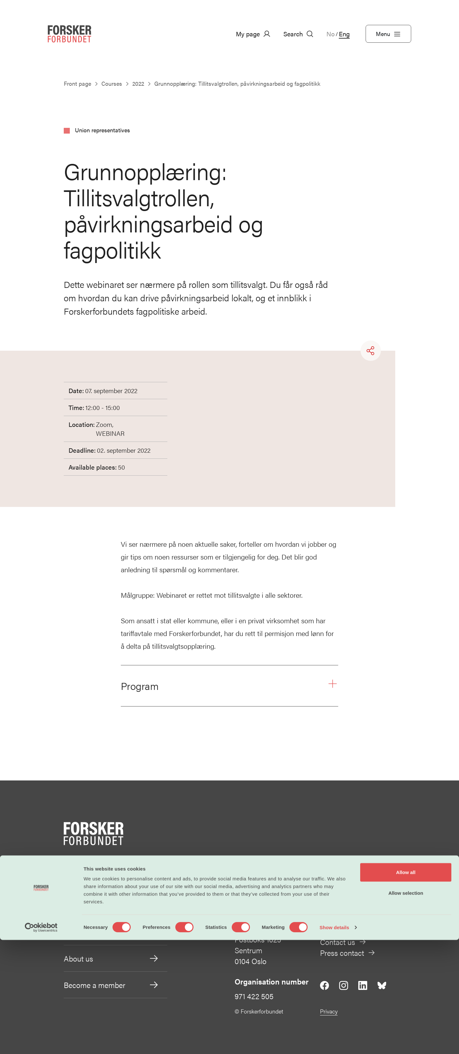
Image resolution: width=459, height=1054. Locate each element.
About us (111, 958)
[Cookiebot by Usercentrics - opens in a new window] (41, 1041)
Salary (111, 879)
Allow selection (405, 1007)
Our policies (111, 931)
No (330, 33)
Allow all (406, 986)
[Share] (371, 350)
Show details (334, 1041)
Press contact (347, 952)
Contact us (343, 941)
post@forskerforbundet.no (362, 885)
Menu (388, 34)
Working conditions (111, 905)
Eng (344, 33)
